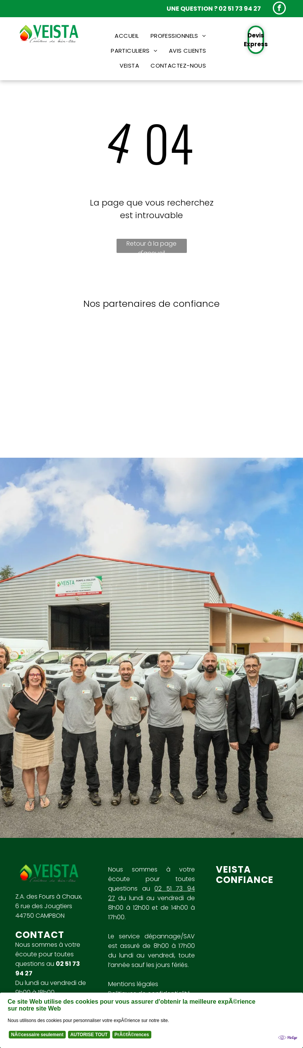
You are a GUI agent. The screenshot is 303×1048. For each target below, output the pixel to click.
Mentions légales (133, 984)
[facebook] (279, 9)
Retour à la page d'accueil (151, 246)
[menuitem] (126, 35)
